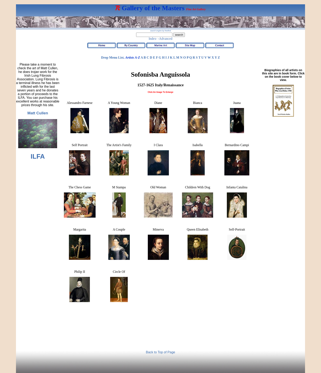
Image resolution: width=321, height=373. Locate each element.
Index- (153, 38)
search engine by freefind (160, 31)
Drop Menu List (112, 57)
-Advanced (165, 38)
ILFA (38, 156)
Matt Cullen (37, 113)
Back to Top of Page (160, 352)
